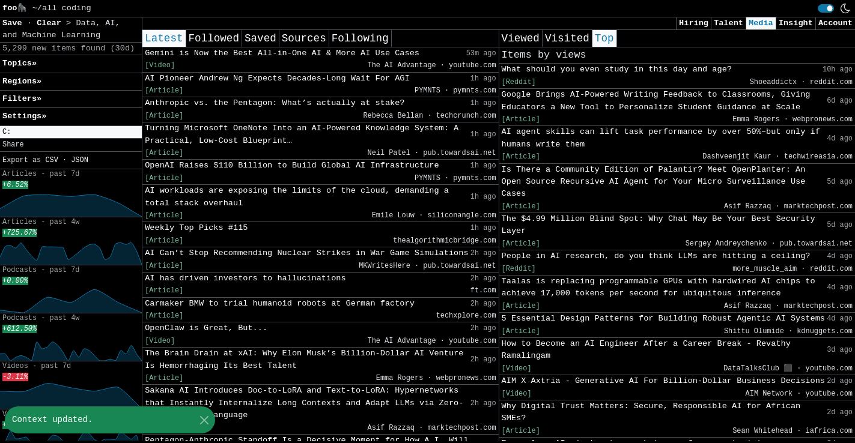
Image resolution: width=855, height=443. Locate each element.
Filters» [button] (21, 98)
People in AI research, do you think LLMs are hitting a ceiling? (656, 256)
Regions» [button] (21, 81)
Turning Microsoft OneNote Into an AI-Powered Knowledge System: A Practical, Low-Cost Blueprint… (301, 134)
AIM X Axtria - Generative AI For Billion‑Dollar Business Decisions (663, 380)
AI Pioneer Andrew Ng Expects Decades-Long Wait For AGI (277, 78)
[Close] (204, 420)
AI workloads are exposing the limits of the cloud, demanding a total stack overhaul (297, 196)
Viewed (521, 38)
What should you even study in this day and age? (617, 69)
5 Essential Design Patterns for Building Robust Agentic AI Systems (663, 318)
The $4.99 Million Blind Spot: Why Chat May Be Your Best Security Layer (658, 224)
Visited (567, 38)
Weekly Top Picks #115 (196, 227)
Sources (304, 38)
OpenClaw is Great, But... (206, 328)
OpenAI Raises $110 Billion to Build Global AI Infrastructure (292, 165)
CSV (51, 160)
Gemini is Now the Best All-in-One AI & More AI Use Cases (282, 53)
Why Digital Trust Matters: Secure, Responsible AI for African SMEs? (651, 412)
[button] (71, 132)
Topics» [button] (19, 63)
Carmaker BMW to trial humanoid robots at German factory (280, 303)
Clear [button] (51, 23)
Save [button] (14, 23)
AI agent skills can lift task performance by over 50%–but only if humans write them (661, 137)
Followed (214, 38)
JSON (79, 160)
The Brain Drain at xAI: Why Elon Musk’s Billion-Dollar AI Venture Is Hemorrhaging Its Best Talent (304, 359)
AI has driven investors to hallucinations (245, 278)
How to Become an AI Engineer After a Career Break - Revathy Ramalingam (646, 349)
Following (360, 38)
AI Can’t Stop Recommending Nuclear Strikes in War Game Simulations (306, 253)
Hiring (693, 23)
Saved (260, 38)
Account (835, 23)
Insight (796, 23)
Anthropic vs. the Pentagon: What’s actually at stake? (274, 102)
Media (761, 23)
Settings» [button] (24, 116)
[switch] (826, 8)
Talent (728, 23)
